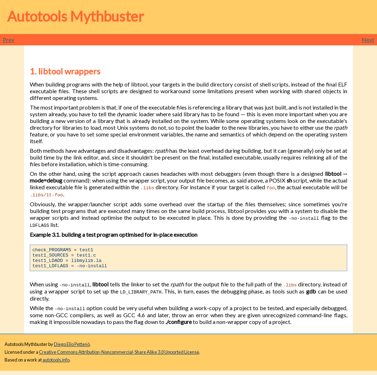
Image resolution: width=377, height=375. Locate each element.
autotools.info (56, 364)
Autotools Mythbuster (75, 16)
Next (368, 39)
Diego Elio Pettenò (72, 348)
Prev (8, 39)
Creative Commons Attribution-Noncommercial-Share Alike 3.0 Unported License (119, 356)
